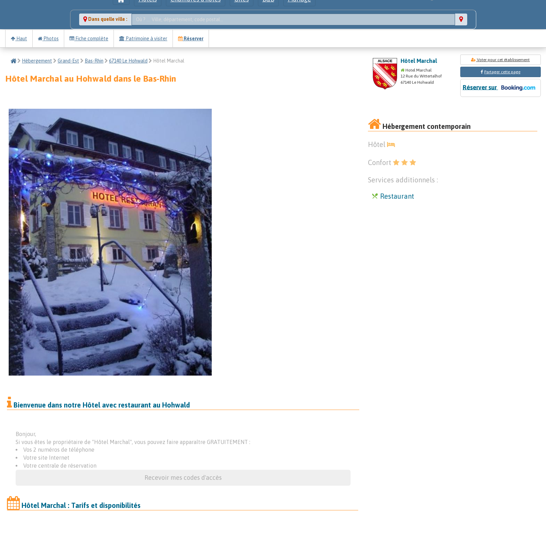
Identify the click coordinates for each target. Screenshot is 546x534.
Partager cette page (502, 71)
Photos (48, 38)
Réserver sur (500, 88)
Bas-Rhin (94, 61)
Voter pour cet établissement (500, 59)
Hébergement (37, 61)
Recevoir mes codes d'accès (183, 477)
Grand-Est (68, 61)
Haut (19, 38)
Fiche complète (88, 38)
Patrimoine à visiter (143, 38)
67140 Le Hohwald (128, 61)
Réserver (190, 38)
